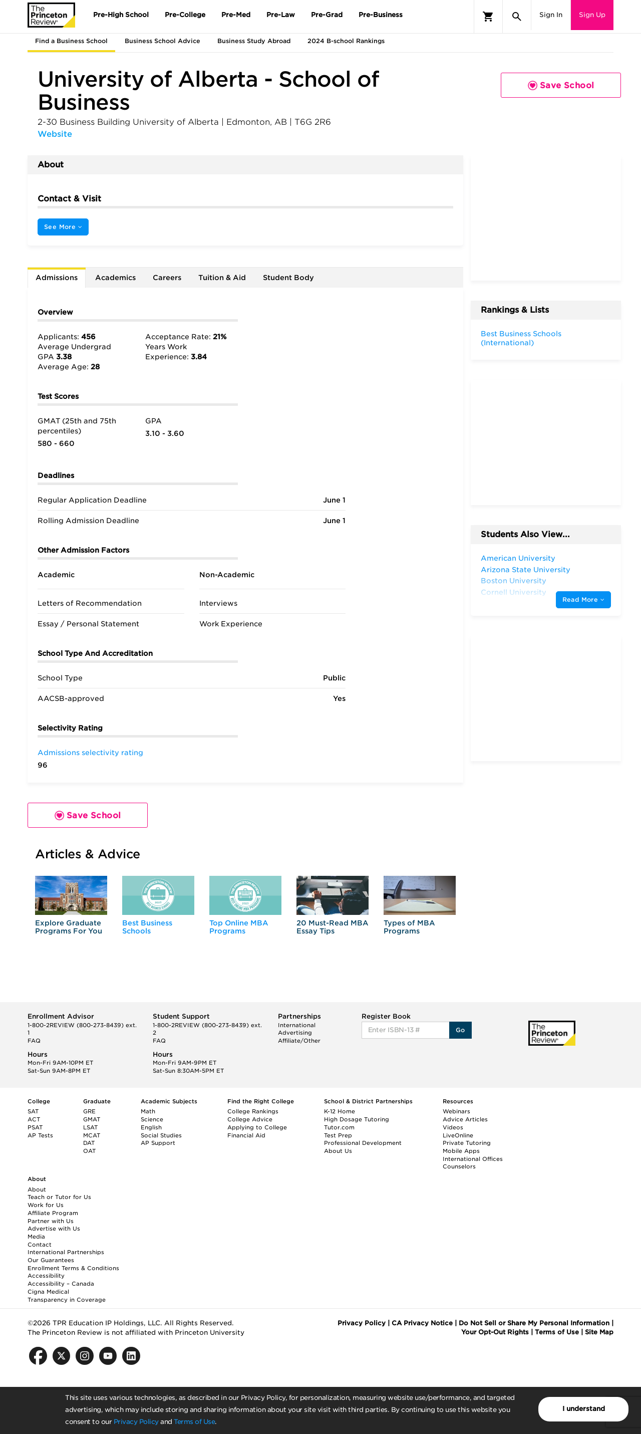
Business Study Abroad (253, 41)
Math (148, 1111)
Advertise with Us (54, 1228)
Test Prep (338, 1135)
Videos (453, 1127)
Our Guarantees (51, 1260)
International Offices (473, 1158)
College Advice (249, 1119)
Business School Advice (162, 41)
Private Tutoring (467, 1142)
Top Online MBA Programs (238, 926)
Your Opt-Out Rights (495, 1332)
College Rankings (252, 1111)
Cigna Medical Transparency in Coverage (67, 1295)
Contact (40, 1244)
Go (460, 1030)
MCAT (91, 1135)
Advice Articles (465, 1119)
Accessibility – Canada (61, 1283)
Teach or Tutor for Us (59, 1197)
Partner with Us (51, 1221)
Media (36, 1236)
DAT (89, 1142)
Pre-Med (235, 15)
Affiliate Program (53, 1213)
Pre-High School (121, 15)
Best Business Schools (147, 926)
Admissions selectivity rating (90, 753)
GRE (89, 1111)
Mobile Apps (461, 1150)
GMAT (91, 1119)
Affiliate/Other (299, 1040)
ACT (34, 1119)
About (37, 1189)
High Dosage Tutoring (356, 1119)
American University (518, 558)
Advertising (295, 1032)
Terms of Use (194, 1421)
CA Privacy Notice (422, 1323)
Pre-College (185, 15)
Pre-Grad (327, 15)
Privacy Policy (136, 1421)
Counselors (459, 1166)
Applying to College (257, 1127)
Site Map (599, 1332)
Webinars (456, 1111)
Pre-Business (381, 15)
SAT (33, 1111)
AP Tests (40, 1135)
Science (152, 1119)
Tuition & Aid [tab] (222, 278)
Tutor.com (339, 1127)
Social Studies (161, 1135)
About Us (338, 1150)
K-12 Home (339, 1111)
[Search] (517, 16)
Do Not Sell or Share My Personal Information (534, 1323)
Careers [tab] (167, 278)
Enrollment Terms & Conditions (73, 1268)
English (151, 1127)
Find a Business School (71, 41)
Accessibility (46, 1275)
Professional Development (363, 1142)
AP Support (158, 1142)
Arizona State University (525, 570)
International (296, 1025)
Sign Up (592, 15)
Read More (583, 599)
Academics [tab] (115, 278)
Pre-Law (280, 15)
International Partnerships (66, 1252)
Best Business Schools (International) (521, 338)
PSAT (35, 1127)
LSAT (90, 1127)
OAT (89, 1150)
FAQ (34, 1040)
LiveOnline (458, 1135)
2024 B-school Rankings (346, 41)
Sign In (550, 15)
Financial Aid (246, 1135)
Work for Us (46, 1205)
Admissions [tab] (57, 278)
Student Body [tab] (288, 278)
